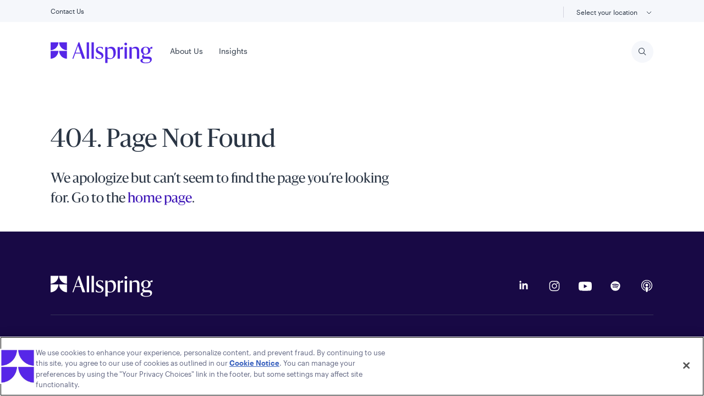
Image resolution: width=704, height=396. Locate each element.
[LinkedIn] (523, 286)
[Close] (686, 365)
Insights (233, 51)
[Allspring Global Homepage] (102, 285)
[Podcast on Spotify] (616, 286)
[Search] (642, 52)
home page (160, 199)
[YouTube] (585, 286)
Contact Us (67, 11)
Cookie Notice (254, 363)
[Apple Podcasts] (646, 286)
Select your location (614, 13)
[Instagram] (554, 286)
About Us (186, 51)
